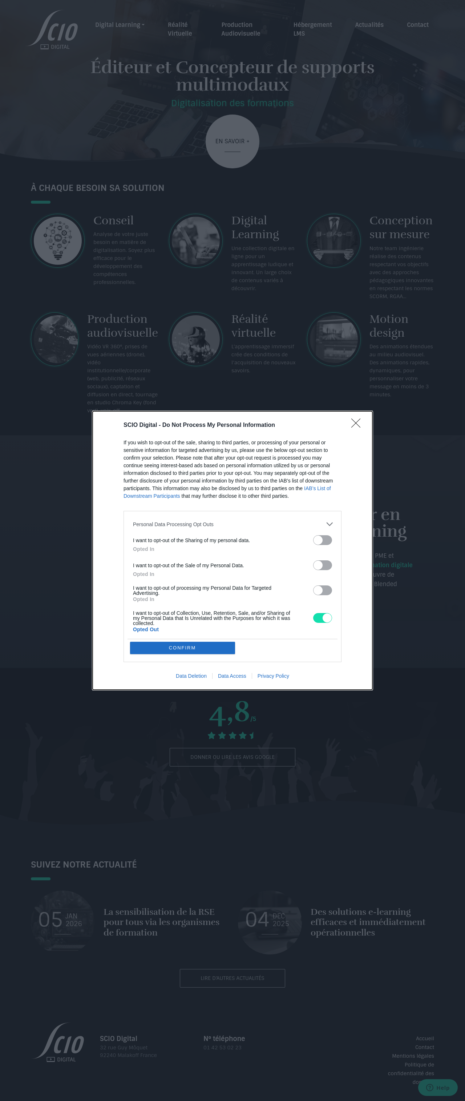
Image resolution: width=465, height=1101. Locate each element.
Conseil (113, 220)
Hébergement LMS (313, 29)
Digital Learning (255, 227)
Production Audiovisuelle (240, 29)
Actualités (369, 25)
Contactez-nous (322, 619)
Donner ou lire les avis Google (232, 757)
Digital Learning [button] (117, 25)
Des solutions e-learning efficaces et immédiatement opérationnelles (368, 922)
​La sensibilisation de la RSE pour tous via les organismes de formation (161, 922)
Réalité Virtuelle (180, 29)
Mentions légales (413, 1056)
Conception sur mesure (401, 227)
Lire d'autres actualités (232, 978)
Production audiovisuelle (122, 326)
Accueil (425, 1038)
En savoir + (232, 141)
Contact (418, 25)
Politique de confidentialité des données (411, 1073)
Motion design (388, 326)
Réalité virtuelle (253, 326)
